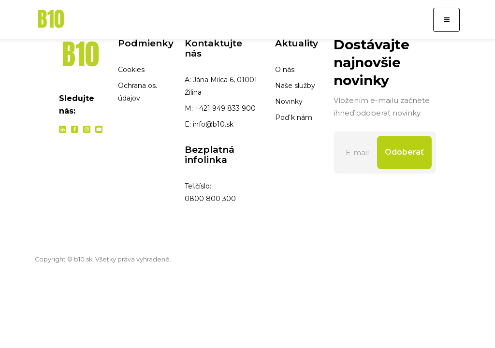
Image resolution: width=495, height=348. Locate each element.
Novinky (289, 101)
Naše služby (295, 85)
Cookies (131, 69)
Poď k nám (293, 117)
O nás (284, 69)
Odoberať (404, 152)
